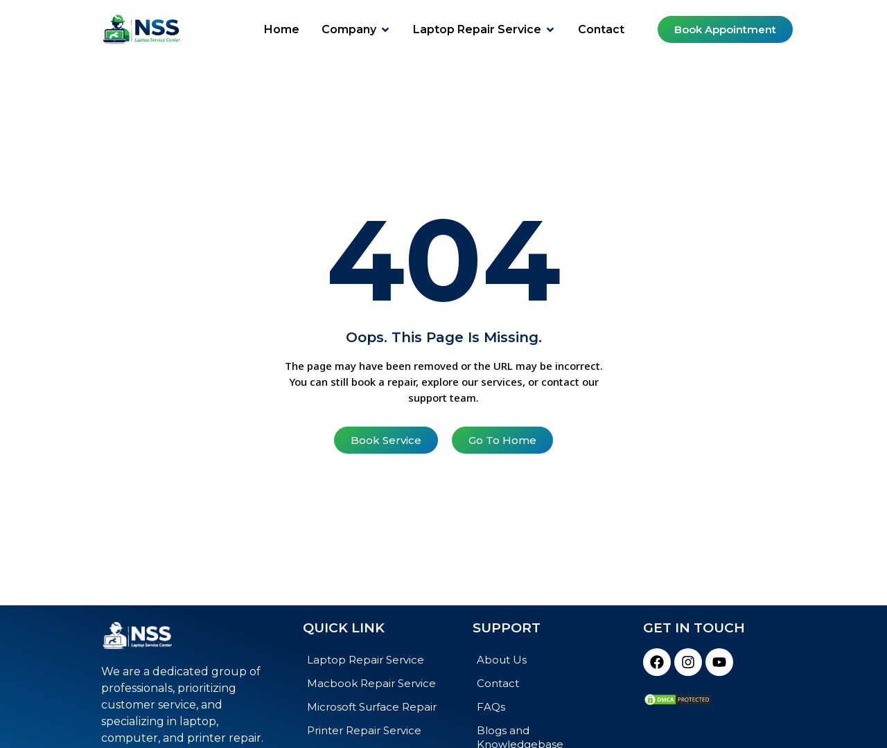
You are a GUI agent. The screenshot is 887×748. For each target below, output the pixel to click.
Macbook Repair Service (371, 683)
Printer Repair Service (364, 730)
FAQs (491, 706)
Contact (498, 683)
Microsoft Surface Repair (372, 706)
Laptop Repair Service (365, 659)
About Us (502, 659)
